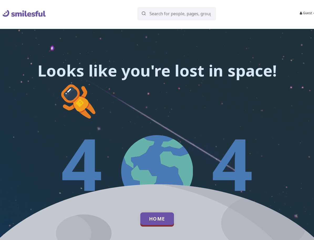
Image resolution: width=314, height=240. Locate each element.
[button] (177, 13)
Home (157, 219)
